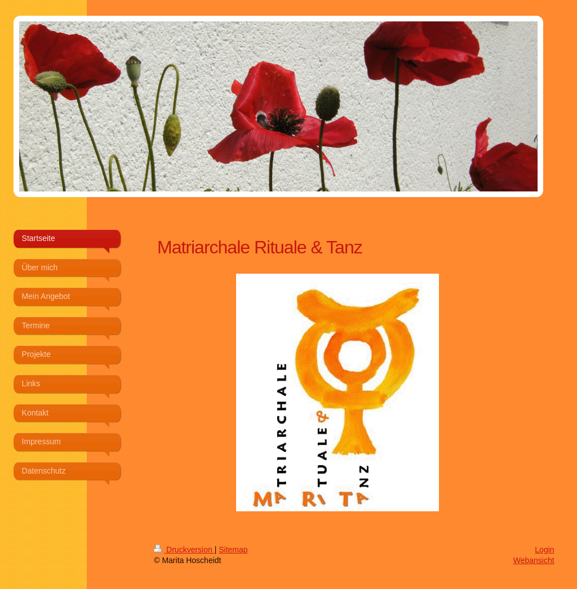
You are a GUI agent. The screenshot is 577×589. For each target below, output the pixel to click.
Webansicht (533, 560)
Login (544, 549)
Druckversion (184, 549)
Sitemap (233, 549)
